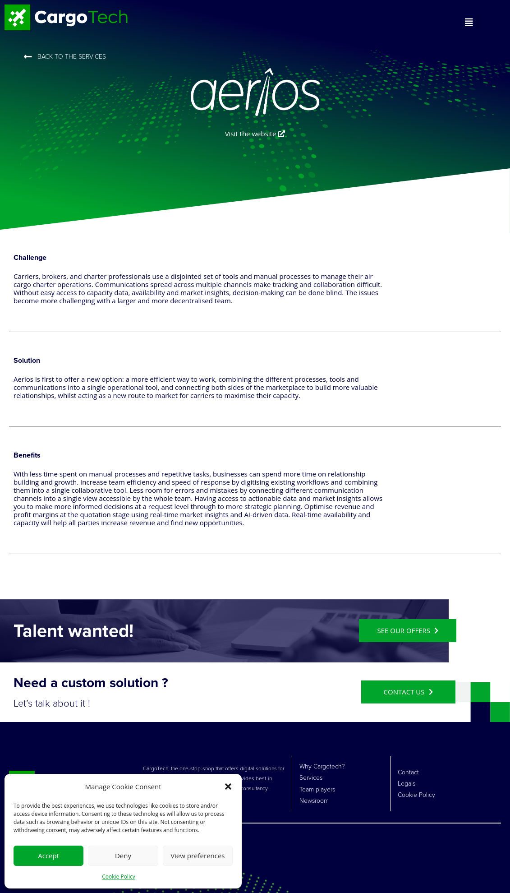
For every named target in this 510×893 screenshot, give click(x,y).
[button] (228, 786)
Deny (123, 855)
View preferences (197, 855)
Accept (48, 855)
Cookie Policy (118, 876)
